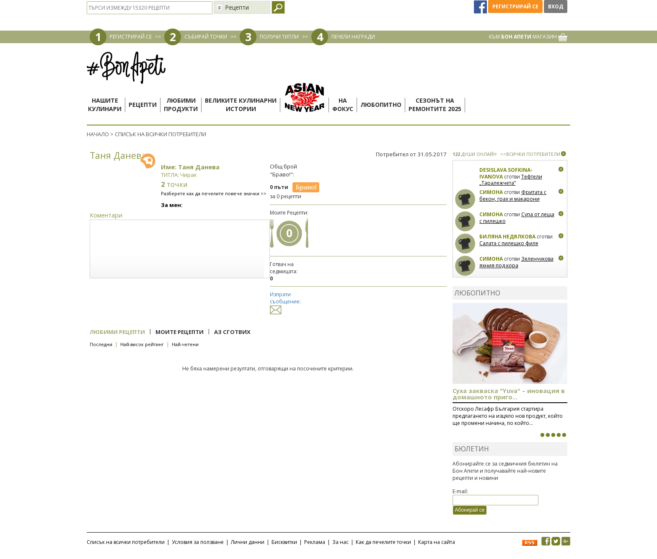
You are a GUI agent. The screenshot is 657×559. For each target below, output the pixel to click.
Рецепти (143, 105)
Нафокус (342, 104)
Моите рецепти (179, 332)
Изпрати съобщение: (285, 302)
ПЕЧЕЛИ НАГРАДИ (353, 36)
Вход (555, 6)
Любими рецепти (117, 332)
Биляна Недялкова (507, 236)
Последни (101, 344)
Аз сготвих (232, 332)
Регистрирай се (515, 6)
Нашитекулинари (105, 104)
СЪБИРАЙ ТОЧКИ (205, 36)
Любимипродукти (181, 104)
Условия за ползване (198, 542)
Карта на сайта (436, 542)
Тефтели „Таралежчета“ (510, 180)
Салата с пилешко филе (508, 243)
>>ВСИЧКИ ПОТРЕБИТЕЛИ (530, 154)
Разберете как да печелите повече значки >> (213, 193)
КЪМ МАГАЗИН (528, 36)
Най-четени (185, 344)
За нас (340, 542)
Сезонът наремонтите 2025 (435, 104)
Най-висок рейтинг (142, 344)
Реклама (314, 542)
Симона (491, 192)
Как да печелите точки (383, 542)
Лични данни (247, 542)
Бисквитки (284, 542)
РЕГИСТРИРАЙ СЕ (131, 36)
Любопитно (380, 105)
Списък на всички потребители (126, 542)
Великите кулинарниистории (241, 104)
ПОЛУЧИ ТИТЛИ (279, 36)
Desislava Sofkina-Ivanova (506, 173)
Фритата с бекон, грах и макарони (512, 195)
